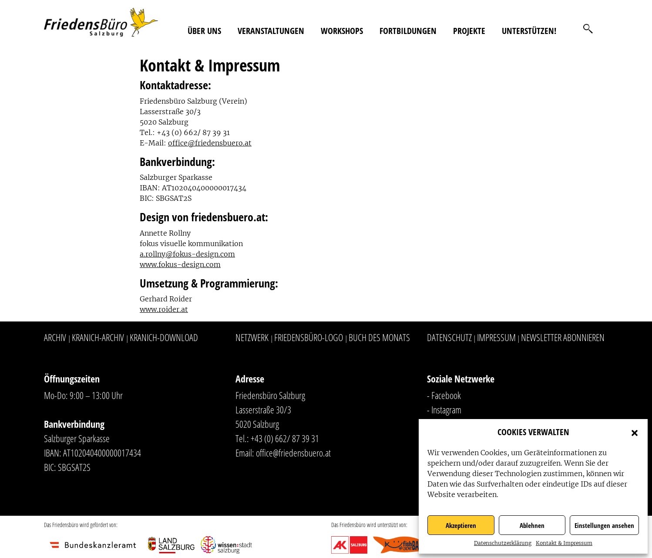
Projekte (469, 31)
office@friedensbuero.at (210, 143)
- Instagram (444, 409)
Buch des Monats (379, 337)
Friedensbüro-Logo (308, 337)
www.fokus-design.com (180, 264)
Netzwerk (252, 337)
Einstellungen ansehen (604, 525)
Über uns (204, 31)
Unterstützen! (529, 31)
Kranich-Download (164, 337)
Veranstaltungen (271, 31)
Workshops (342, 31)
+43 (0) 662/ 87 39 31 (285, 438)
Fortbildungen (408, 31)
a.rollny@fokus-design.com (187, 254)
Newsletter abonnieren (563, 337)
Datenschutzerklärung (502, 543)
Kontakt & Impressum (564, 543)
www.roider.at (164, 309)
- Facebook (444, 395)
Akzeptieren (461, 525)
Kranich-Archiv (98, 337)
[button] (634, 432)
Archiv (55, 337)
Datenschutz (449, 337)
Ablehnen (532, 525)
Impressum (496, 337)
